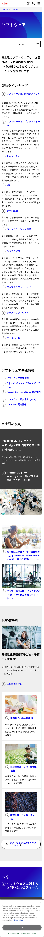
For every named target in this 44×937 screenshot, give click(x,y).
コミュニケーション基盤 (16, 229)
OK (22, 927)
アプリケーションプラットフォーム (21, 123)
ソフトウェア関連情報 (15, 378)
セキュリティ (11, 156)
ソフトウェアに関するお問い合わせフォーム (20, 885)
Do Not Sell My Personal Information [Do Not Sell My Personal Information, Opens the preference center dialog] (22, 933)
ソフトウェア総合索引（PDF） (19, 400)
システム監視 (11, 251)
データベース (11, 338)
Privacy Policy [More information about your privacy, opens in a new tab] (18, 920)
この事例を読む (12, 684)
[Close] (40, 903)
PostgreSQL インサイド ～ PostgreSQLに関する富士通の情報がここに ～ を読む (21, 476)
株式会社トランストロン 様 (20, 816)
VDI (6, 185)
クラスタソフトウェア (15, 313)
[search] (33, 3)
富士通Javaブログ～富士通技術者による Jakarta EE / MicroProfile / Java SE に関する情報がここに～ (21, 555)
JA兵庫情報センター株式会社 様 (21, 768)
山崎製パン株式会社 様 (19, 718)
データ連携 (10, 211)
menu (30, 44)
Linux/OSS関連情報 (14, 405)
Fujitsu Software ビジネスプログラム (21, 385)
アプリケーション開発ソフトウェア (21, 95)
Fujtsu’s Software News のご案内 (21, 392)
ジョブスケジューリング (16, 287)
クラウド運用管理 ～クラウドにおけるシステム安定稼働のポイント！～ (21, 594)
